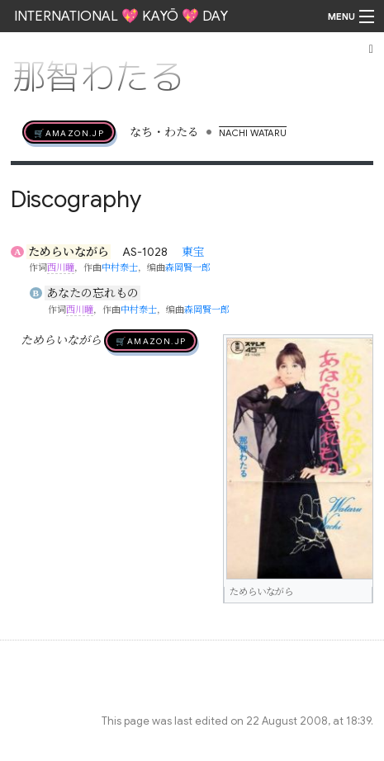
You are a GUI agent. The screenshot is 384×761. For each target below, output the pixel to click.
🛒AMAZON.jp (69, 132)
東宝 (193, 251)
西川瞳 (60, 267)
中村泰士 (120, 267)
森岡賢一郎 (188, 267)
